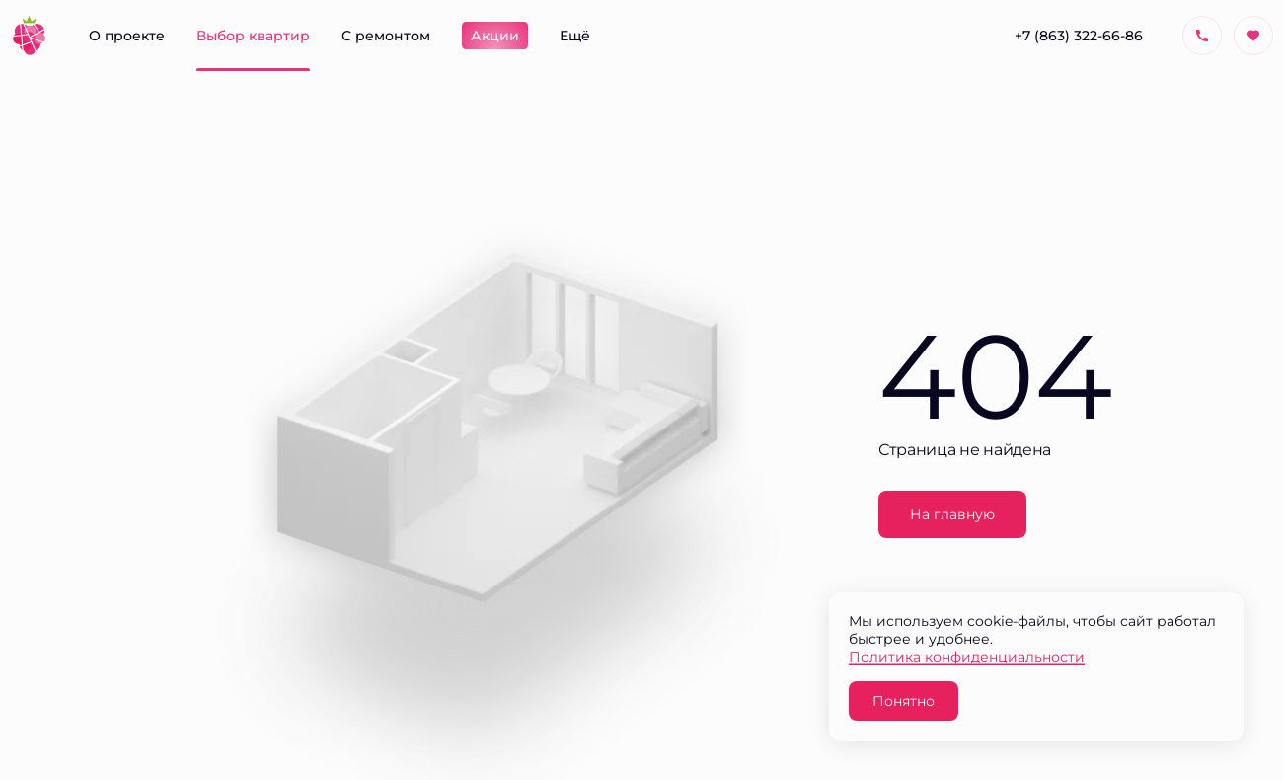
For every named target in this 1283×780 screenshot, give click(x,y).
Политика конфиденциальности (967, 656)
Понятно (903, 700)
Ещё (575, 35)
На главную (952, 514)
